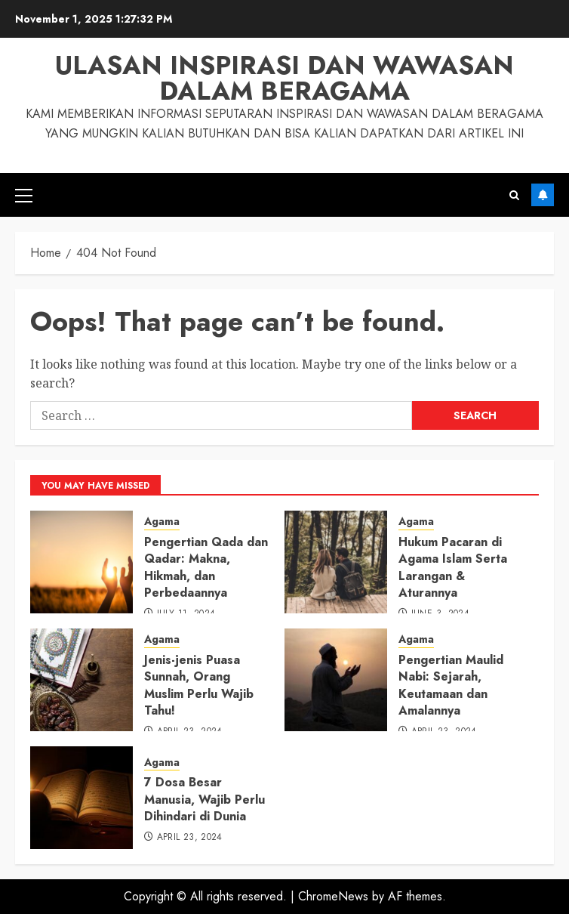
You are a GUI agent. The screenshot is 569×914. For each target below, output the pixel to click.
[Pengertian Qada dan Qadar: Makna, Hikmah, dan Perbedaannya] (81, 562)
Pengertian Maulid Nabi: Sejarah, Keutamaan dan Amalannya (450, 685)
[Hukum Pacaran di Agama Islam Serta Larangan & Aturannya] (335, 562)
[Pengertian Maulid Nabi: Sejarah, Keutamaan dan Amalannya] (335, 679)
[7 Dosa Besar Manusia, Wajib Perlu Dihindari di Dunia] (81, 797)
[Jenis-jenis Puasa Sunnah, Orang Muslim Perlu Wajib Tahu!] (81, 679)
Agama (162, 521)
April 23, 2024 (190, 838)
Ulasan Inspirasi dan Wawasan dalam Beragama (284, 78)
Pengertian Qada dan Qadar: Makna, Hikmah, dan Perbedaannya (206, 567)
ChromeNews (333, 896)
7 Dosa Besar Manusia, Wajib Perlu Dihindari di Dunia (204, 799)
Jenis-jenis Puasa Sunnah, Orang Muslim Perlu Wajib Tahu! (199, 685)
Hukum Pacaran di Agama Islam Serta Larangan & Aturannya (452, 567)
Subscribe (542, 195)
